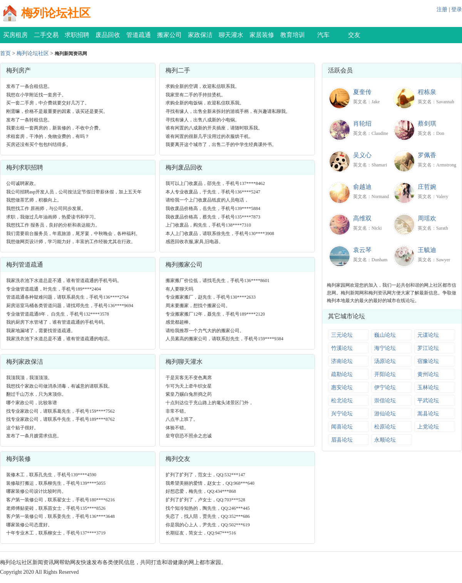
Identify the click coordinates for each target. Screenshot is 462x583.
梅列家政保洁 (24, 361)
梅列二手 (178, 70)
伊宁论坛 (385, 387)
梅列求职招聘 (24, 167)
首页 (5, 53)
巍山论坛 (385, 335)
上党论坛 (428, 427)
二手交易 (46, 35)
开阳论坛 (385, 374)
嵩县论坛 (428, 414)
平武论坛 (428, 400)
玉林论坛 (428, 387)
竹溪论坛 (342, 348)
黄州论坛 (428, 374)
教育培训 (292, 35)
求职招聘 (77, 35)
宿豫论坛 (428, 361)
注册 (442, 9)
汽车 (323, 35)
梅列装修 (18, 458)
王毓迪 (427, 250)
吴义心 (362, 155)
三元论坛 (342, 335)
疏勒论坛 (342, 374)
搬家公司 (169, 35)
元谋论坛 (428, 335)
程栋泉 (427, 92)
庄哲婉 (427, 186)
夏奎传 (362, 92)
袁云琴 (362, 250)
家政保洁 (200, 35)
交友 (354, 35)
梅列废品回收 (184, 167)
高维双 (362, 218)
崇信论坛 (385, 400)
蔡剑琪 (427, 123)
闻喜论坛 (342, 427)
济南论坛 (342, 361)
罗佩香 (427, 155)
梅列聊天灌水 (184, 361)
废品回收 (107, 35)
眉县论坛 (342, 440)
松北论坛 (342, 400)
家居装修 (261, 35)
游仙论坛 (385, 414)
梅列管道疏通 (24, 264)
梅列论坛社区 (55, 13)
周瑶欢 (427, 218)
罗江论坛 (428, 348)
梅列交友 (178, 458)
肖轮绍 (362, 123)
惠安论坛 (342, 387)
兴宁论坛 (342, 414)
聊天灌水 (231, 35)
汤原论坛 (385, 361)
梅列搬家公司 (184, 264)
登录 (456, 9)
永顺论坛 (385, 440)
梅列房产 (18, 70)
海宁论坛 (385, 348)
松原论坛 (385, 427)
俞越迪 (362, 186)
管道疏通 (138, 35)
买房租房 (15, 35)
